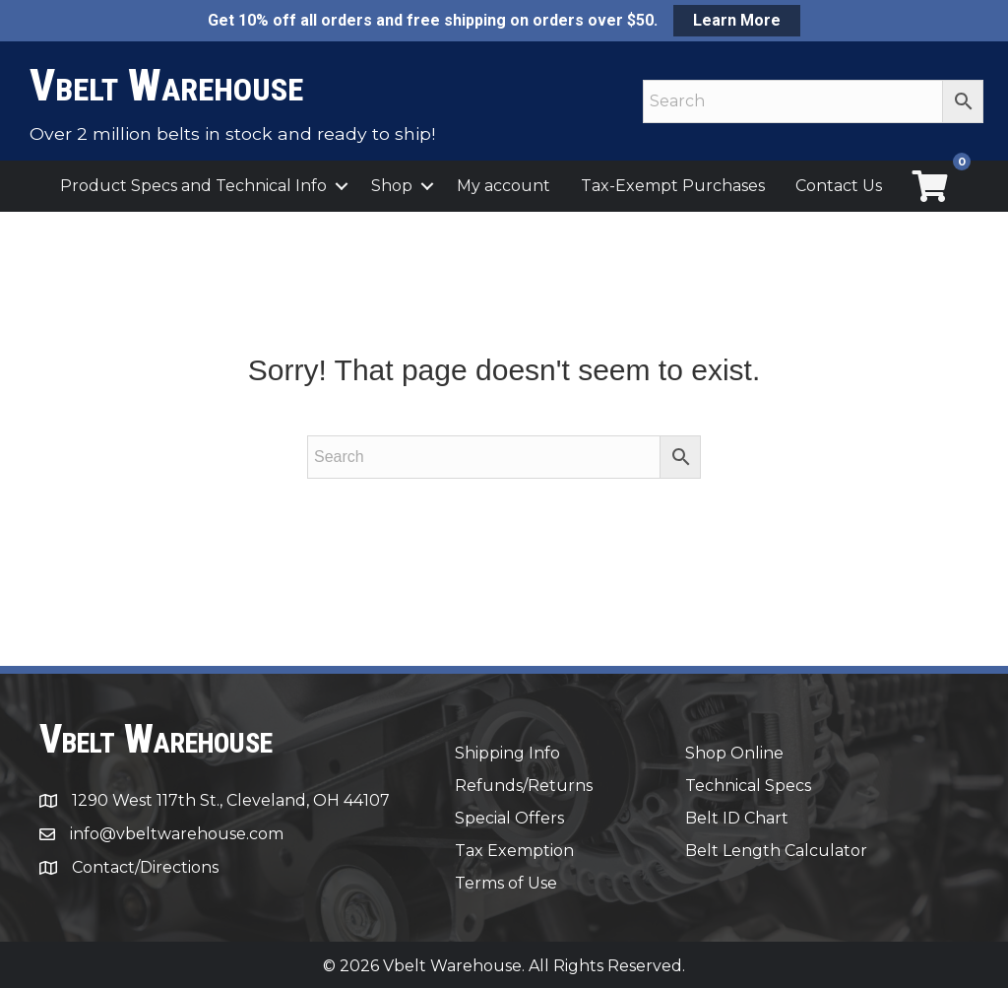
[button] (341, 186)
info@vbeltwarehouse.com (177, 833)
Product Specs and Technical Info (193, 185)
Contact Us (838, 185)
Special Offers (509, 818)
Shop (391, 185)
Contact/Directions (145, 867)
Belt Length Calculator (776, 850)
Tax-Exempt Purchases (673, 185)
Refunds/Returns (524, 785)
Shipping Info (507, 753)
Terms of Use (506, 883)
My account (503, 185)
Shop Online (734, 753)
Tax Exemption (514, 850)
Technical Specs (748, 785)
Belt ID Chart (736, 818)
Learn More (737, 20)
